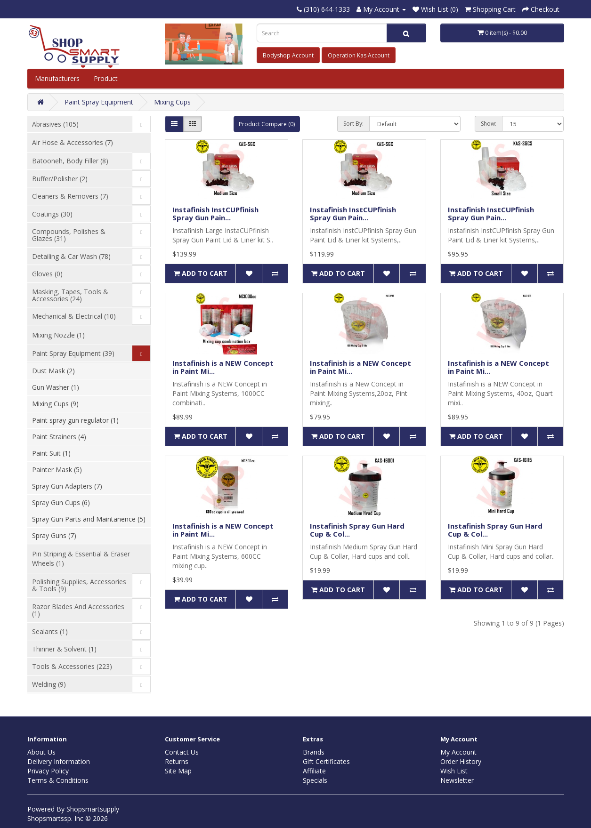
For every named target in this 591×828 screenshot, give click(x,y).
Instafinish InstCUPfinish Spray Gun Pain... (215, 213)
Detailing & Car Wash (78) (71, 256)
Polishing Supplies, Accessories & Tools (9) (79, 585)
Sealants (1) (50, 631)
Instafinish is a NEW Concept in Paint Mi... (223, 367)
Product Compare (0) (267, 124)
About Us (41, 752)
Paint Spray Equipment (99, 101)
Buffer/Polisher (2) (60, 178)
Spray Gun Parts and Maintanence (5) (89, 518)
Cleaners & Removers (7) (70, 196)
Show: (488, 124)
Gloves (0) (47, 273)
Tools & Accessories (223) (72, 666)
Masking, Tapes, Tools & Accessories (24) (70, 295)
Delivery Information (58, 761)
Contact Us (182, 752)
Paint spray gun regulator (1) (75, 420)
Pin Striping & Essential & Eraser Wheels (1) (81, 558)
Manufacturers (57, 78)
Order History (460, 761)
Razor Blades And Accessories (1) (78, 610)
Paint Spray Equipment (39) (73, 353)
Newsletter (457, 780)
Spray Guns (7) (54, 535)
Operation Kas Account (358, 55)
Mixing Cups (172, 101)
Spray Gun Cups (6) (61, 502)
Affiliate (314, 770)
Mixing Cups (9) (55, 403)
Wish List (454, 770)
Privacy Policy (48, 770)
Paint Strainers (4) (59, 436)
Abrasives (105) (55, 124)
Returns (176, 761)
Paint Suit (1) (51, 453)
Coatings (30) (52, 213)
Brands (313, 752)
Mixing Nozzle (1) (58, 334)
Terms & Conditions (58, 780)
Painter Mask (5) (57, 469)
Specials (315, 780)
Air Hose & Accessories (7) (72, 142)
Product (107, 78)
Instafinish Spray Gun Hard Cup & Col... (357, 530)
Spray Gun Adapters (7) (67, 486)
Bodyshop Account (288, 55)
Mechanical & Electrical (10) (74, 316)
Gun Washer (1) (55, 387)
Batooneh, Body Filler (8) (70, 160)
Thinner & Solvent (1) (64, 648)
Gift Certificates (326, 761)
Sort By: (353, 124)
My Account (458, 752)
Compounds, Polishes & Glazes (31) (68, 235)
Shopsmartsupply (92, 808)
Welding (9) (49, 684)
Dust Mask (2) (53, 370)
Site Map (178, 770)
